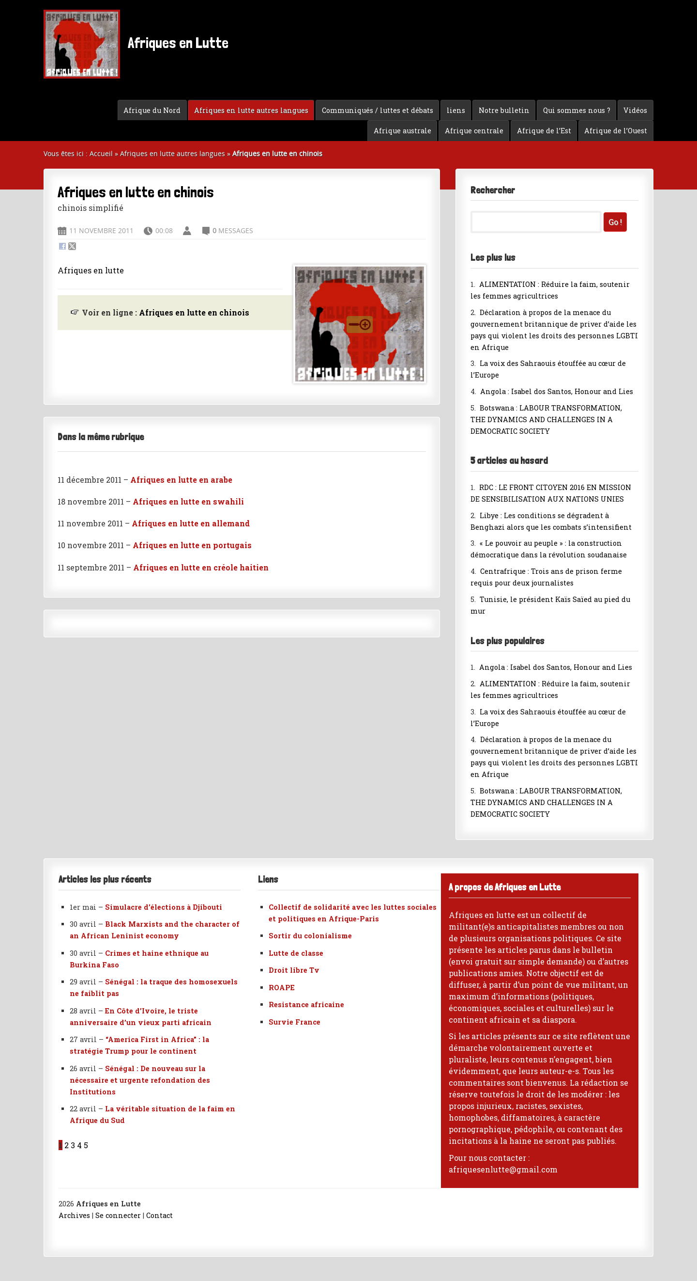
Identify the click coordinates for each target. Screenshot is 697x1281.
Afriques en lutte (91, 270)
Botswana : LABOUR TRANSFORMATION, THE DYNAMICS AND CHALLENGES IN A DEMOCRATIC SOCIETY (546, 419)
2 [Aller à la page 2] (66, 1145)
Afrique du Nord (152, 110)
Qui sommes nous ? (576, 110)
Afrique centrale (474, 130)
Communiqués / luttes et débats (377, 110)
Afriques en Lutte (136, 44)
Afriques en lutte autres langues (251, 110)
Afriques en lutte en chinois (194, 312)
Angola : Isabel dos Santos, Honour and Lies (556, 391)
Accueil (101, 153)
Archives (74, 1215)
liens (456, 110)
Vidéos (635, 110)
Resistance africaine (306, 1004)
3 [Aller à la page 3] (73, 1145)
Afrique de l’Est (544, 130)
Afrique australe (402, 130)
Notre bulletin (504, 110)
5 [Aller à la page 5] (86, 1145)
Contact (159, 1215)
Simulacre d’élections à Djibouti (163, 907)
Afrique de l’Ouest (615, 130)
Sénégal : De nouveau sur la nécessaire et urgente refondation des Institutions (140, 1080)
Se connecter (118, 1215)
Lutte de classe (296, 953)
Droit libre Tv (294, 970)
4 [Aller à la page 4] (79, 1145)
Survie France (294, 1022)
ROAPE (282, 987)
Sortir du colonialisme (310, 935)
